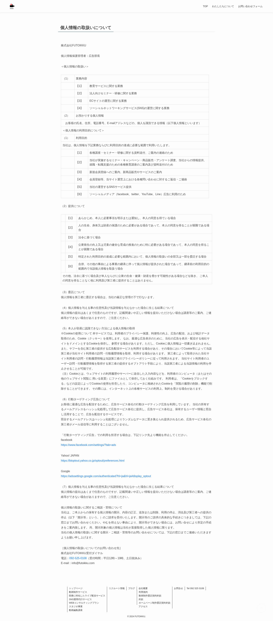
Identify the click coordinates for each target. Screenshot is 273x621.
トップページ (76, 588)
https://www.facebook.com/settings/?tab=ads (88, 444)
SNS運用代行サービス (80, 599)
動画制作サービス (78, 592)
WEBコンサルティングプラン (84, 602)
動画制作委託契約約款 (150, 595)
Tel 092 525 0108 (195, 588)
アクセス (143, 606)
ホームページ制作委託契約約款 (154, 602)
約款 (141, 599)
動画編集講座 (76, 610)
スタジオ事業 (76, 606)
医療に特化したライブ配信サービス (87, 595)
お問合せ (178, 588)
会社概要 (143, 588)
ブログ (131, 588)
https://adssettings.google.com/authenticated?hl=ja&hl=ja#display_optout (106, 476)
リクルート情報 (117, 588)
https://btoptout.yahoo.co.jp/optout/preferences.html (92, 460)
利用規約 (143, 592)
